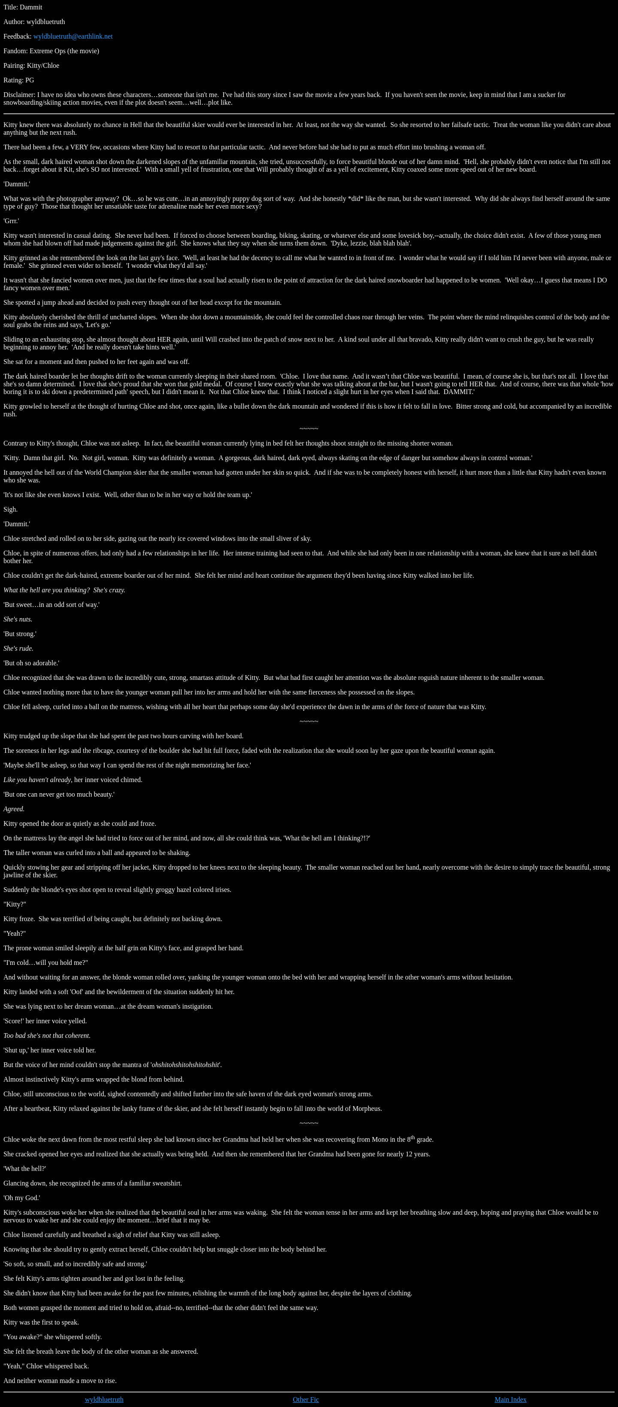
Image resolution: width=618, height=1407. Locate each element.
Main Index (511, 1399)
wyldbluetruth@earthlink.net (73, 36)
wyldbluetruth (104, 1399)
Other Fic (306, 1399)
